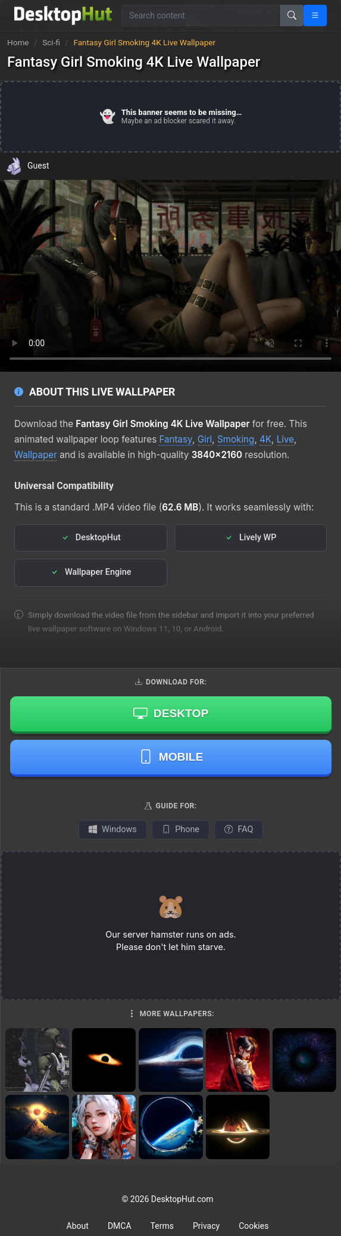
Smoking (235, 439)
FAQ (238, 829)
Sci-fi (52, 42)
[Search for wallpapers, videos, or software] (201, 15)
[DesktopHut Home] (63, 15)
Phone (180, 829)
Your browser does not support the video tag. (170, 276)
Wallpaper (35, 454)
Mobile (171, 756)
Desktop (170, 713)
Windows (113, 829)
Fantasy (175, 439)
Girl (205, 439)
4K (265, 439)
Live (285, 439)
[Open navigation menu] (315, 15)
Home (18, 42)
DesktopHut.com (182, 1199)
